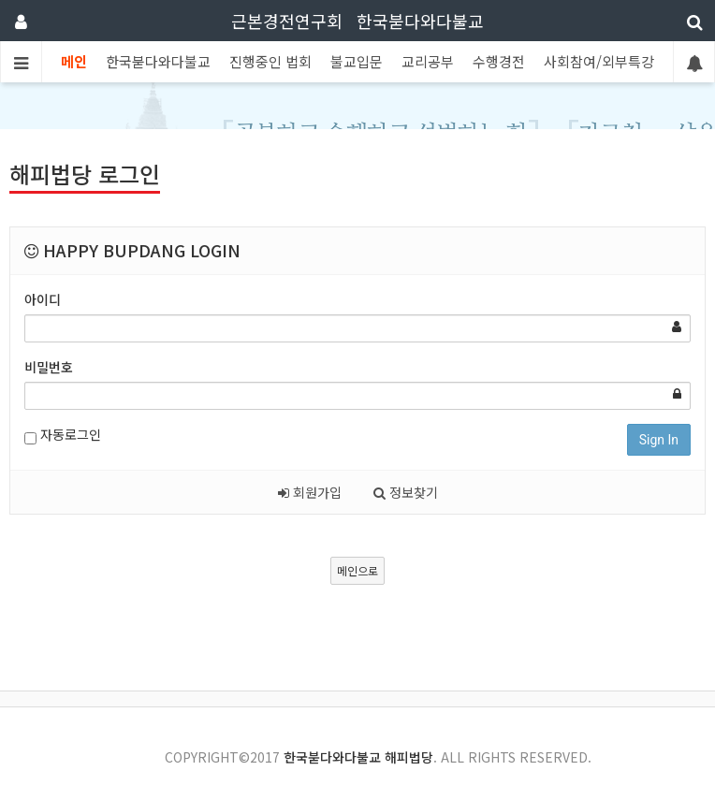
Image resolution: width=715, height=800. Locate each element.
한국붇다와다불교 (158, 61)
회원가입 (310, 492)
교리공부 (427, 61)
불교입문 (356, 61)
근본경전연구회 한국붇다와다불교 (357, 20)
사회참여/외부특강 (599, 61)
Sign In (659, 439)
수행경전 (499, 61)
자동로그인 (62, 434)
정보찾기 (405, 492)
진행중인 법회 (270, 61)
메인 (74, 61)
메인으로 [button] (357, 570)
